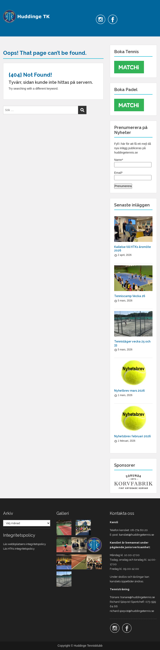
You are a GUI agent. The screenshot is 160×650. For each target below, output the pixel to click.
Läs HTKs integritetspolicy (19, 548)
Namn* (132, 162)
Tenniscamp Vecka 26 (129, 296)
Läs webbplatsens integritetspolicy (24, 544)
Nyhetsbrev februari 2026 (132, 436)
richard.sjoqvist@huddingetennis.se (132, 610)
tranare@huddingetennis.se (137, 597)
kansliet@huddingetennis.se (136, 534)
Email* (132, 175)
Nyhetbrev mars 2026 (129, 390)
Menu (7, 7)
